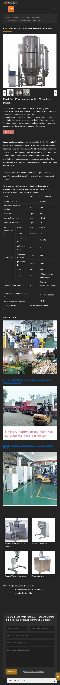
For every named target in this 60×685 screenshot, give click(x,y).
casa (7, 17)
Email (9, 132)
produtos (15, 17)
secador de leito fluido (23, 594)
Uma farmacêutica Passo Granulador (29, 590)
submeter (11, 672)
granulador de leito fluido (24, 586)
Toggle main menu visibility (54, 8)
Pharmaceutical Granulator (31, 17)
